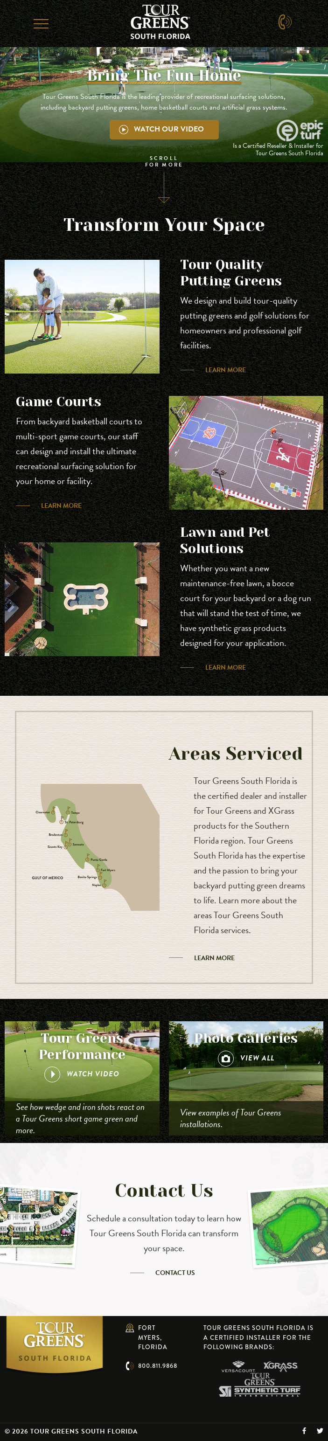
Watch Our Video (161, 129)
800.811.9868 (157, 1365)
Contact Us (175, 1273)
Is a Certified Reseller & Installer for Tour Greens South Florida (278, 150)
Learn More (225, 370)
